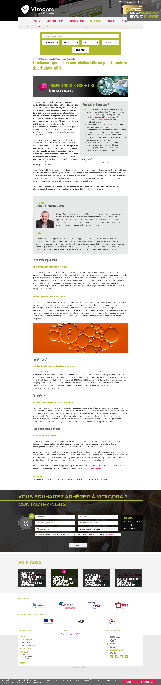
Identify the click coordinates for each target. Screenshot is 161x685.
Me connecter (130, 2)
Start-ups (111, 21)
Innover (24, 644)
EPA (43, 305)
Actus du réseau (27, 656)
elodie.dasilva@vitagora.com (96, 468)
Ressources (42, 27)
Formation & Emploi (77, 21)
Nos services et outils (55, 21)
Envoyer (78, 545)
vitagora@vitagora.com (117, 650)
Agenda (124, 21)
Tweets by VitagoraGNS (70, 634)
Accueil (23, 27)
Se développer (26, 642)
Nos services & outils (25, 639)
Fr (139, 2)
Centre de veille (96, 21)
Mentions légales (76, 668)
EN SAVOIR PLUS (147, 682)
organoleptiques (102, 119)
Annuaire (24, 660)
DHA (50, 305)
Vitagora (37, 21)
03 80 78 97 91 (113, 644)
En (141, 2)
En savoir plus (110, 534)
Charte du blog (84, 668)
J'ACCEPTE (129, 682)
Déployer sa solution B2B (29, 646)
